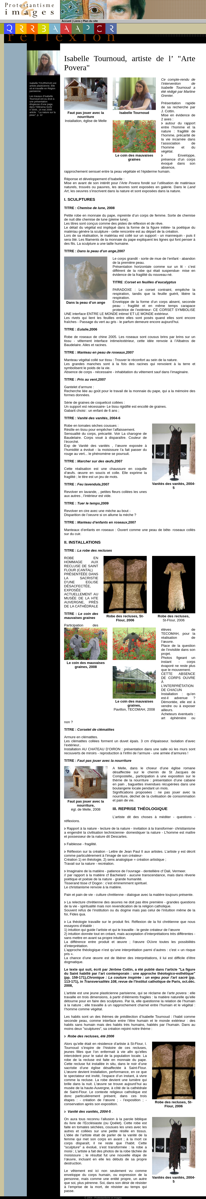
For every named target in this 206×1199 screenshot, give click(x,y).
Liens (76, 21)
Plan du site (90, 21)
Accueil (66, 21)
